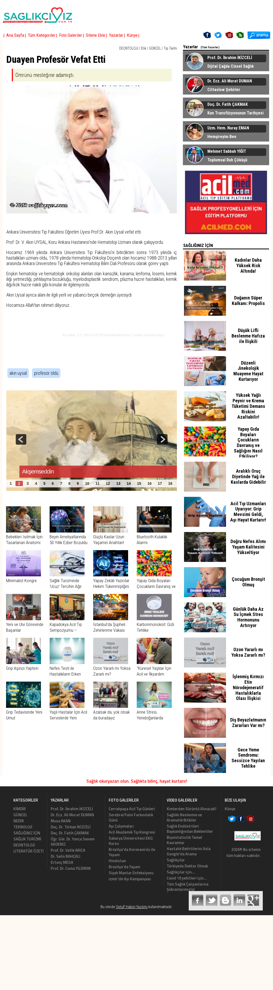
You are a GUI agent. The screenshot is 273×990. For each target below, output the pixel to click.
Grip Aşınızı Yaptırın (22, 668)
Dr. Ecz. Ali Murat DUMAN (72, 815)
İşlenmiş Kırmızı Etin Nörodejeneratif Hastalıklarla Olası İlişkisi (248, 687)
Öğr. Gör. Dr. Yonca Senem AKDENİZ (72, 841)
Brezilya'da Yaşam (124, 867)
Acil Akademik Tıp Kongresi (132, 832)
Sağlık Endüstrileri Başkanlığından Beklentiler (190, 828)
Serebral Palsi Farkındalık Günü (131, 817)
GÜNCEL (155, 48)
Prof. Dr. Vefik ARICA (68, 850)
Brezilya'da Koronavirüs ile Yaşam (132, 852)
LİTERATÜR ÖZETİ (28, 851)
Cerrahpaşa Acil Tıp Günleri (132, 809)
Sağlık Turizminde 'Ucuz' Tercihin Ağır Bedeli (66, 586)
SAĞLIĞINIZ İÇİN (26, 833)
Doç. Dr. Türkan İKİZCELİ (71, 827)
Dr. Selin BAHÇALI (65, 856)
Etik (143, 48)
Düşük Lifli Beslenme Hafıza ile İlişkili (248, 336)
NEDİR (18, 821)
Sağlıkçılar (176, 860)
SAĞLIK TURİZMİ (27, 839)
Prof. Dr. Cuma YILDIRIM (71, 868)
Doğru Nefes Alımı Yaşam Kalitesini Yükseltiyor (248, 547)
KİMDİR (19, 809)
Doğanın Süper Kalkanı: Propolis (248, 300)
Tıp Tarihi (170, 48)
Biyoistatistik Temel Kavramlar (184, 840)
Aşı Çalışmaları (121, 826)
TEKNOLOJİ (22, 827)
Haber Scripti (127, 913)
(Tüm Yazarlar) (210, 47)
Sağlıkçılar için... (181, 872)
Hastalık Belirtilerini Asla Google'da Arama (189, 851)
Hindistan (117, 861)
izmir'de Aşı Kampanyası (130, 879)
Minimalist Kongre (21, 580)
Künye (230, 809)
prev (21, 439)
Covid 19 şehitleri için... (187, 878)
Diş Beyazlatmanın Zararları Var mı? (248, 722)
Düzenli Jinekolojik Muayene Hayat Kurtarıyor (248, 371)
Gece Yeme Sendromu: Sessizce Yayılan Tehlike (248, 758)
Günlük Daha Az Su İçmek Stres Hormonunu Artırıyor (248, 617)
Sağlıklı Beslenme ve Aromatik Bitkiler (184, 817)
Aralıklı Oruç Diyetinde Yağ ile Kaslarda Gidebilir (248, 476)
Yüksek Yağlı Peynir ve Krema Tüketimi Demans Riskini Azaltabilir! (248, 406)
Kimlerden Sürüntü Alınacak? (192, 809)
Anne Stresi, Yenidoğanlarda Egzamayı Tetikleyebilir (156, 717)
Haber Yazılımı (144, 913)
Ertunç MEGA (62, 862)
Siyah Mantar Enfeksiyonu (131, 873)
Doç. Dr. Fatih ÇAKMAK (70, 833)
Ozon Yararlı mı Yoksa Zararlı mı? (248, 652)
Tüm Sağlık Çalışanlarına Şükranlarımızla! (187, 886)
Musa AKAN (61, 821)
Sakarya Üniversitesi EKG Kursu (131, 840)
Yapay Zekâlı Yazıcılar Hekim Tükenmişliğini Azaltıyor (111, 586)
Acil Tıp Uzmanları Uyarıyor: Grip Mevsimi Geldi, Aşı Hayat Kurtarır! (248, 512)
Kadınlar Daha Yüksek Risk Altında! (248, 265)
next (162, 439)
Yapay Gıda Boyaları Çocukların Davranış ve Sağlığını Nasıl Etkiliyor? (248, 442)
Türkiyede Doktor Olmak (187, 866)
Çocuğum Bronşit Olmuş (248, 581)
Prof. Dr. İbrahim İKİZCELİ (72, 809)
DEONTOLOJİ (128, 48)
